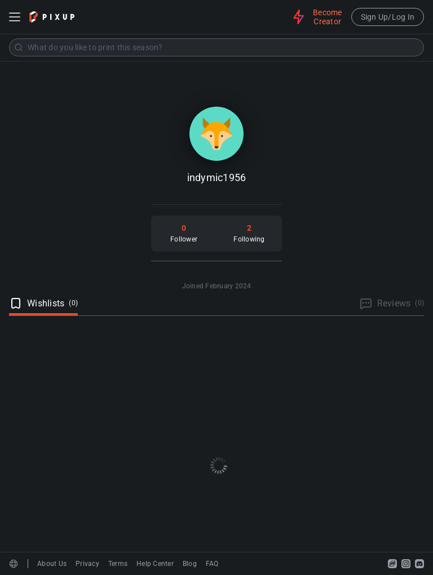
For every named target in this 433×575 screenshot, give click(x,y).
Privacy (87, 564)
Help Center (155, 564)
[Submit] (19, 47)
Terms (117, 564)
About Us (52, 564)
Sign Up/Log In (388, 16)
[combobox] (216, 47)
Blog (190, 564)
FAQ (212, 564)
